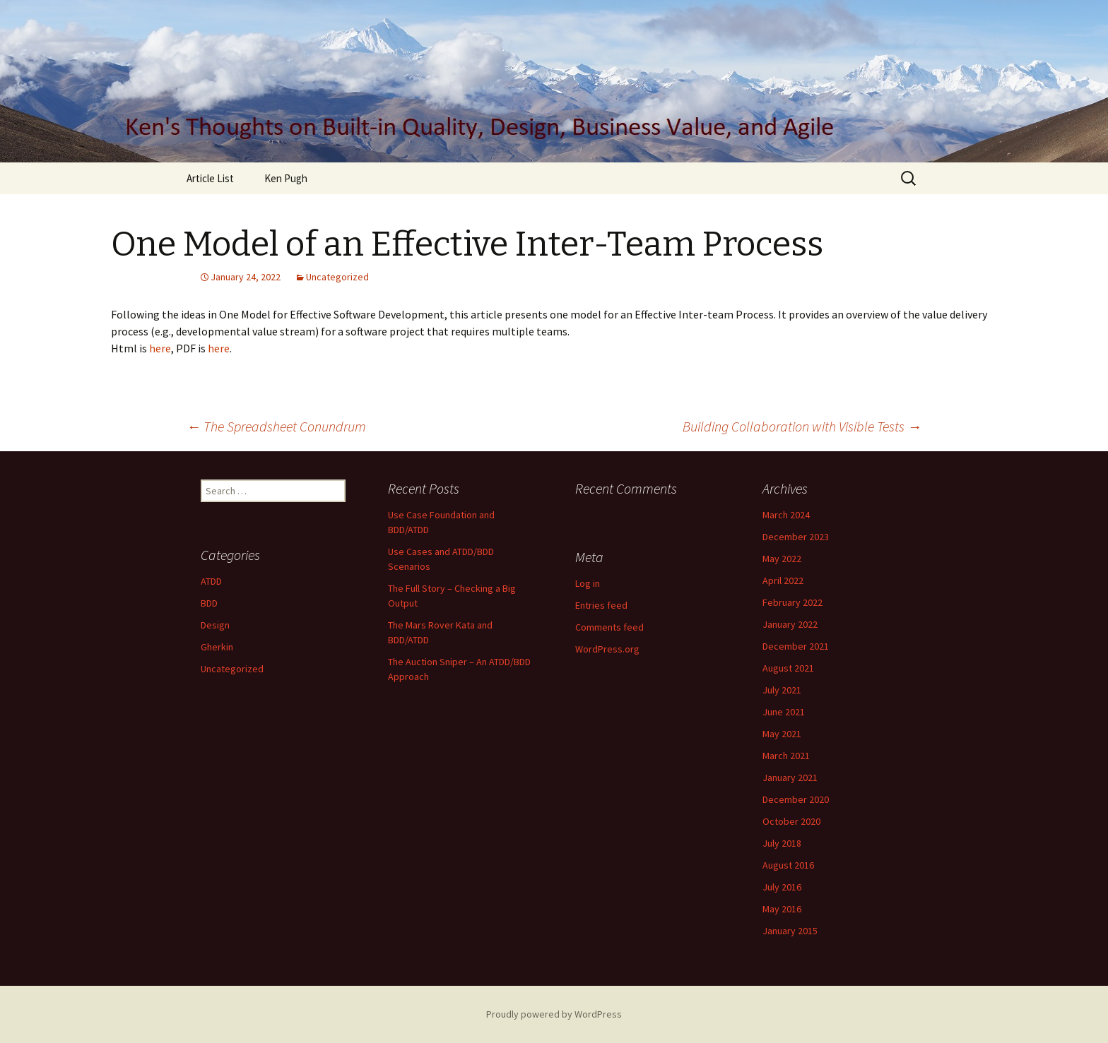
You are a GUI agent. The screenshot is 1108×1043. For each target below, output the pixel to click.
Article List (210, 178)
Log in (587, 583)
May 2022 (781, 558)
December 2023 (795, 536)
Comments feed (609, 627)
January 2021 (790, 777)
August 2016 (788, 865)
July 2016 (781, 887)
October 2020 (791, 821)
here (159, 348)
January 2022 (790, 624)
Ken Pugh (285, 178)
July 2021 (781, 690)
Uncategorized (337, 276)
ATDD (211, 581)
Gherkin (217, 646)
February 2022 (792, 602)
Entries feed (601, 605)
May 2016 (781, 908)
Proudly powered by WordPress (554, 1014)
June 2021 (783, 711)
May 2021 (781, 733)
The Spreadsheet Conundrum (276, 426)
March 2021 (786, 755)
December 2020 (795, 799)
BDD (209, 603)
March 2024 (786, 514)
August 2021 (788, 668)
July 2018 (781, 843)
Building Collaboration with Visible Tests (802, 426)
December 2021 (795, 646)
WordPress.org (607, 649)
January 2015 (790, 930)
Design (215, 625)
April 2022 (782, 580)
